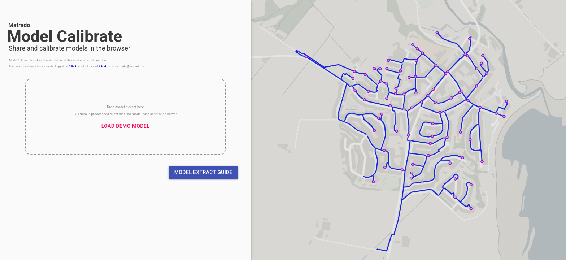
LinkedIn (102, 66)
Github (73, 66)
